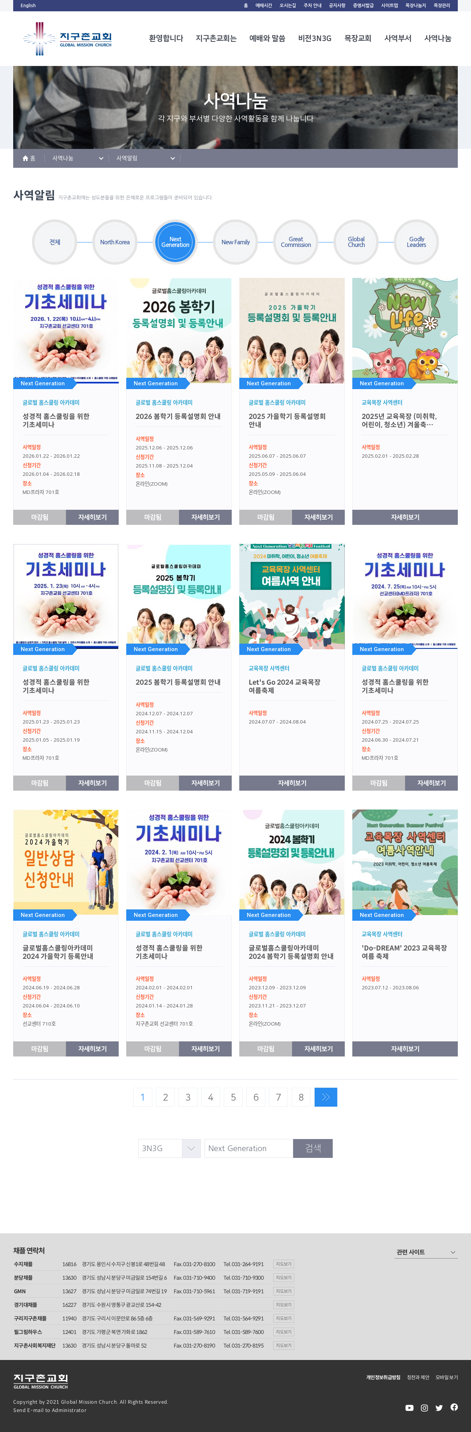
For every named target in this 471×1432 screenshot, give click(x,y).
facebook (454, 1407)
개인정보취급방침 (383, 1377)
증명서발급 (363, 5)
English (28, 5)
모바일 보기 (447, 1377)
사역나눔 (437, 38)
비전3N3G (315, 38)
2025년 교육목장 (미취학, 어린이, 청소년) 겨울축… (399, 420)
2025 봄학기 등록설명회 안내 (178, 682)
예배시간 (263, 5)
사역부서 (397, 38)
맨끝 (326, 1097)
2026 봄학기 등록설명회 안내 (178, 416)
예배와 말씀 (267, 38)
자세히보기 (92, 517)
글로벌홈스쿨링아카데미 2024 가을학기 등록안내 (58, 952)
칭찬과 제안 (418, 1377)
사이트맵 (389, 5)
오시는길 (288, 5)
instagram (424, 1408)
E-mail (35, 1410)
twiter (439, 1408)
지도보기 (284, 1264)
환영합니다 (166, 38)
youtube (409, 1407)
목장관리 (442, 5)
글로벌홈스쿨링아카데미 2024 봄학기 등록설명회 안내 (291, 952)
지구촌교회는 (216, 38)
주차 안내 (312, 5)
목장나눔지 (415, 5)
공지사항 (337, 5)
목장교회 (358, 38)
